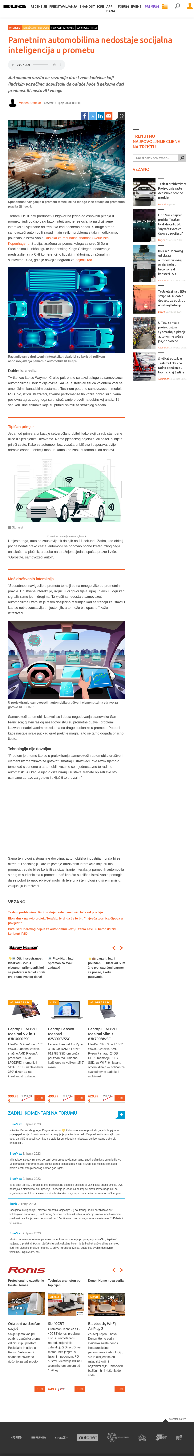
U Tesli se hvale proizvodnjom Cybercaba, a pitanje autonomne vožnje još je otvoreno (172, 332)
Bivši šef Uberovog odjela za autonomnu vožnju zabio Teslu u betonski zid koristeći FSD (170, 262)
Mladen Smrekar (30, 103)
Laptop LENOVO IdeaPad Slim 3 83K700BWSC (102, 1034)
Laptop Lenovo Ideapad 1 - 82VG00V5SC (61, 1034)
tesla (94, 27)
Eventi (141, 10)
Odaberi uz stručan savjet (24, 1326)
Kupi (40, 1098)
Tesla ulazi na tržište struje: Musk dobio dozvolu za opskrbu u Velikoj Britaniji (172, 298)
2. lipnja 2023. (32, 1178)
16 (152, 239)
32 (121, 116)
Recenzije (43, 10)
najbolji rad (83, 260)
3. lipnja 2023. (32, 1124)
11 (152, 378)
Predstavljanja (68, 10)
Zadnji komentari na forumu (42, 1113)
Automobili (15, 27)
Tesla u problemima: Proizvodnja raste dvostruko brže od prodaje (55, 912)
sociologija (83, 27)
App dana (115, 12)
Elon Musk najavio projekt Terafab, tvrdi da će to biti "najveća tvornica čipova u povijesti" (170, 224)
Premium (157, 10)
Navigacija (43, 27)
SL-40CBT (56, 1323)
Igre (105, 10)
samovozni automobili (62, 27)
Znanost (92, 10)
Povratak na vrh (177, 1418)
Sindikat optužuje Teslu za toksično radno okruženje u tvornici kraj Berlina (171, 365)
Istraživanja (29, 27)
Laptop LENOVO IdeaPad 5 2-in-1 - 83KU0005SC (22, 1034)
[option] (27, 1029)
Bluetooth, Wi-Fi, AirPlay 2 (102, 1326)
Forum (128, 10)
